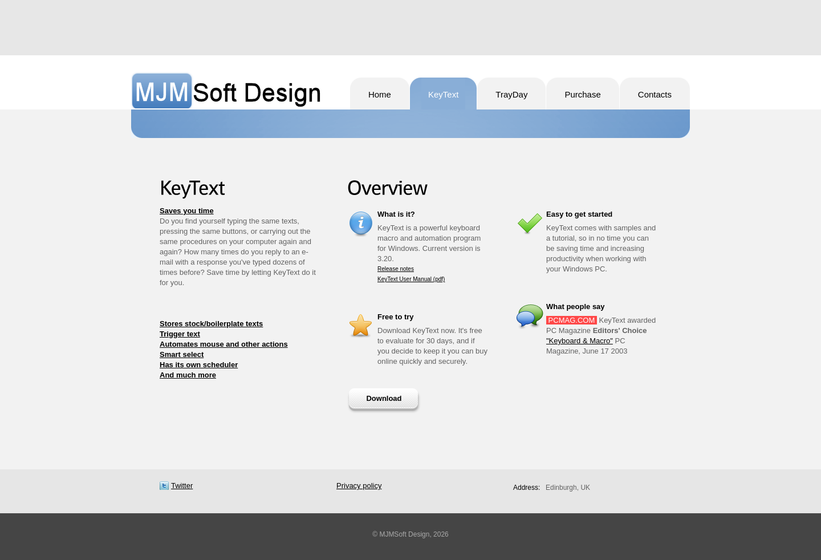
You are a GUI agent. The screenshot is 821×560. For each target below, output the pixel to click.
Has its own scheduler (199, 364)
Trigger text (180, 334)
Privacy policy (358, 485)
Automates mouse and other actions (224, 344)
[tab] (239, 211)
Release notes (395, 269)
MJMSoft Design (226, 90)
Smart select (182, 354)
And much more (188, 375)
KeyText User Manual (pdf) (411, 279)
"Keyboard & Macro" (579, 340)
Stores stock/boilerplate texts (211, 323)
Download (383, 398)
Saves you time (187, 210)
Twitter (182, 485)
